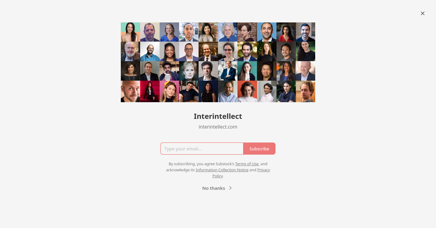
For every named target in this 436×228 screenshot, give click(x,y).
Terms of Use (247, 163)
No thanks (217, 188)
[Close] (423, 13)
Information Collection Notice (222, 170)
